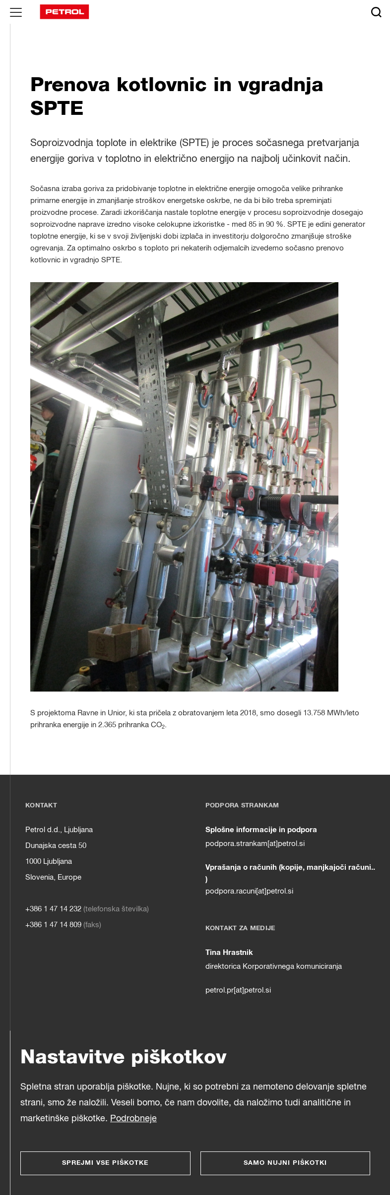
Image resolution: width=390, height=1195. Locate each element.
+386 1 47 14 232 (53, 909)
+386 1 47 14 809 (53, 925)
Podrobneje (133, 1118)
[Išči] (376, 12)
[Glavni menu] (16, 12)
